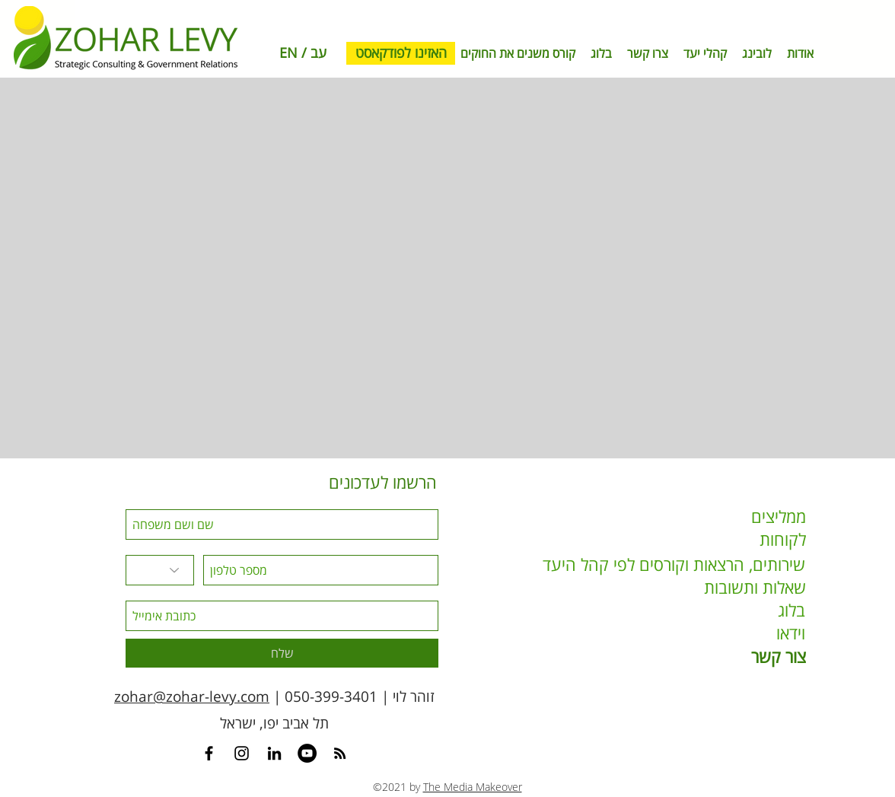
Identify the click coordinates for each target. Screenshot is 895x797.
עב (318, 52)
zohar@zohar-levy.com (191, 696)
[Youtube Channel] (307, 753)
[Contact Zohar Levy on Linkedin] (274, 753)
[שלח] (282, 653)
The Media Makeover (472, 786)
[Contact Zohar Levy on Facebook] (208, 753)
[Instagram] (241, 753)
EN (288, 52)
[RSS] (339, 753)
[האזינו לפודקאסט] (400, 53)
